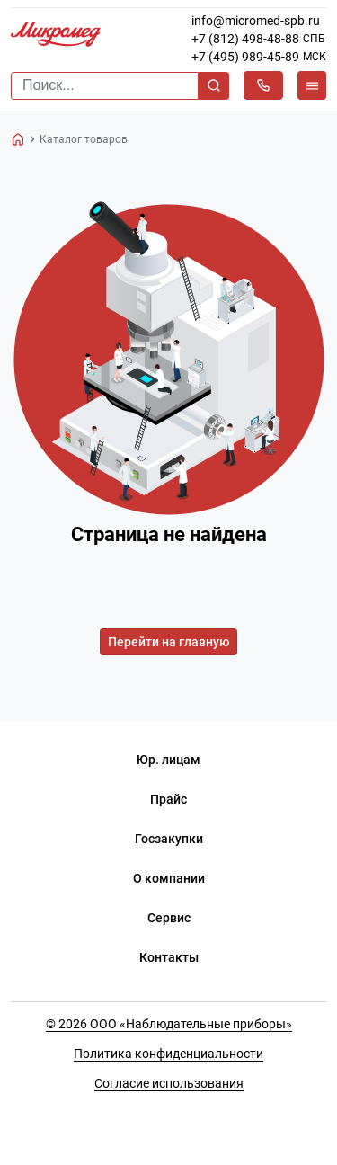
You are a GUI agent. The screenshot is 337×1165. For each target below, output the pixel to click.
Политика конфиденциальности (168, 1053)
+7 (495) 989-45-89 (245, 56)
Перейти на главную (168, 642)
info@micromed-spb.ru (255, 20)
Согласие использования (169, 1083)
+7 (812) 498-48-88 (245, 38)
